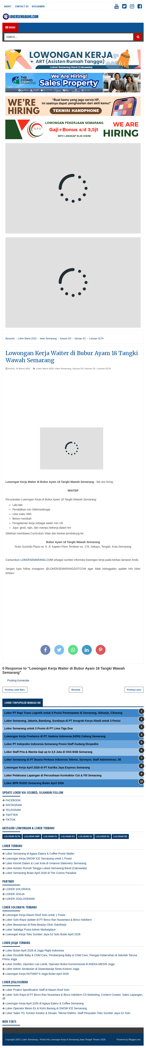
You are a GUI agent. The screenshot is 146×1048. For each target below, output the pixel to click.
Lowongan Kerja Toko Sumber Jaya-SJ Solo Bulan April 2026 (43, 934)
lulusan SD (120, 836)
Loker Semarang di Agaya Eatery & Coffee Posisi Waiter (40, 853)
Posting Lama (134, 690)
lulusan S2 (103, 836)
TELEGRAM (13, 810)
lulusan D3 (77, 368)
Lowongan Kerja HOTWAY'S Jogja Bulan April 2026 (37, 973)
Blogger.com (135, 1039)
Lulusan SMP (32, 836)
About (7, 6)
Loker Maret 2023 (45, 368)
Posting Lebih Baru (15, 690)
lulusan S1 (90, 368)
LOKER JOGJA (15, 894)
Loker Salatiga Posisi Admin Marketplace (31, 929)
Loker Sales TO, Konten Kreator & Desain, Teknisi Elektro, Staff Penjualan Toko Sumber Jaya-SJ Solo (68, 1013)
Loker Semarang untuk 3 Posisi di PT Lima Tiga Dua (38, 728)
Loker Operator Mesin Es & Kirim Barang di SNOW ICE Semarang (46, 1008)
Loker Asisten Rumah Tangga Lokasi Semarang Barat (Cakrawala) (46, 868)
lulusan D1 (50, 836)
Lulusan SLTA (104, 368)
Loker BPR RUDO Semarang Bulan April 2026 (34, 783)
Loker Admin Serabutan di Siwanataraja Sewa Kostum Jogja (42, 968)
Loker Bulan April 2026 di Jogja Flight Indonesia (35, 950)
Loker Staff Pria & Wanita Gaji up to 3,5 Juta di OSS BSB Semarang (48, 751)
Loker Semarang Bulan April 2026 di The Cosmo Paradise (41, 872)
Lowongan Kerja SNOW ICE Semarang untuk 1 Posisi (39, 858)
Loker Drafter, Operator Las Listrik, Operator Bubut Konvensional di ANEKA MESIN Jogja (60, 964)
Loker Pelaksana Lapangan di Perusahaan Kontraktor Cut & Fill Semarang (52, 775)
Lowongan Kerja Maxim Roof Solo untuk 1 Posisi (35, 915)
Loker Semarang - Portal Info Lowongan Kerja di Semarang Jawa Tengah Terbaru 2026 (64, 1039)
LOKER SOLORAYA (18, 889)
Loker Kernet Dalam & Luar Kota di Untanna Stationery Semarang (46, 863)
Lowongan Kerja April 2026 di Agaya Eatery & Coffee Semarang (45, 1003)
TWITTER (12, 814)
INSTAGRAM (14, 805)
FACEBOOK (13, 800)
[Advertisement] (73, 399)
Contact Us (21, 6)
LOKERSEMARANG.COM (36, 559)
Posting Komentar (18, 680)
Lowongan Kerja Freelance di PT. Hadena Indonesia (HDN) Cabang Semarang (55, 736)
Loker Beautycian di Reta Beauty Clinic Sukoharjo (36, 924)
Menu (10, 27)
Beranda (75, 690)
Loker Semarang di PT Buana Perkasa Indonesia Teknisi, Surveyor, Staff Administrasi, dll (62, 759)
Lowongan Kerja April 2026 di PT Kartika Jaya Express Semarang (47, 767)
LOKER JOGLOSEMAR (20, 898)
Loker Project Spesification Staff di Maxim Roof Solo (37, 989)
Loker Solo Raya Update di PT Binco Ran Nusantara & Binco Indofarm (49, 919)
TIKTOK (10, 819)
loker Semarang (63, 368)
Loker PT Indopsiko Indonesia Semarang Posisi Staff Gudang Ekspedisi (51, 744)
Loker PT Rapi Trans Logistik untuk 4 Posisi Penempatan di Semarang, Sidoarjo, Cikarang (63, 712)
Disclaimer (38, 6)
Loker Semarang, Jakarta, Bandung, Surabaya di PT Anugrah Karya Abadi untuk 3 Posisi (62, 720)
